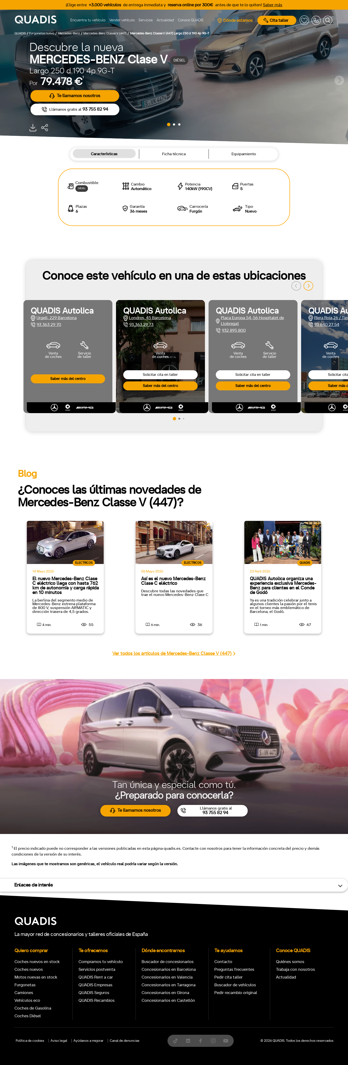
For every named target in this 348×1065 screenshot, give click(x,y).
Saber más (272, 5)
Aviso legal (59, 1040)
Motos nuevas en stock (35, 977)
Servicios (145, 20)
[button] (168, 124)
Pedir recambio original (235, 993)
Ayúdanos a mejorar (88, 1040)
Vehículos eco (27, 1000)
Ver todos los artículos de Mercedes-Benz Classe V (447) (174, 653)
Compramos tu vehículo (101, 962)
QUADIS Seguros (94, 993)
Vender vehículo (122, 20)
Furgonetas (25, 985)
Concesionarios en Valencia (167, 977)
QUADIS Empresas (95, 985)
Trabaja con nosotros (295, 969)
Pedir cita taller (228, 977)
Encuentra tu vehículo (87, 20)
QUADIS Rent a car (96, 977)
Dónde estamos (235, 20)
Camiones (23, 993)
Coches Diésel (27, 1016)
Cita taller (275, 20)
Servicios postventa (97, 969)
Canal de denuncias (124, 1040)
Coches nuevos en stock (37, 962)
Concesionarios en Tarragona (169, 985)
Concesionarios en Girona (165, 993)
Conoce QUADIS (190, 20)
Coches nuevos (28, 969)
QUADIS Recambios (97, 1000)
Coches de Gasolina (32, 1008)
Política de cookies (30, 1040)
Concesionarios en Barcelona (169, 969)
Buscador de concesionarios (168, 962)
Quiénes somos (290, 962)
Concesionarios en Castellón (168, 1000)
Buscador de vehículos (235, 985)
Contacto (223, 962)
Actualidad (165, 20)
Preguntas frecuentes (234, 969)
